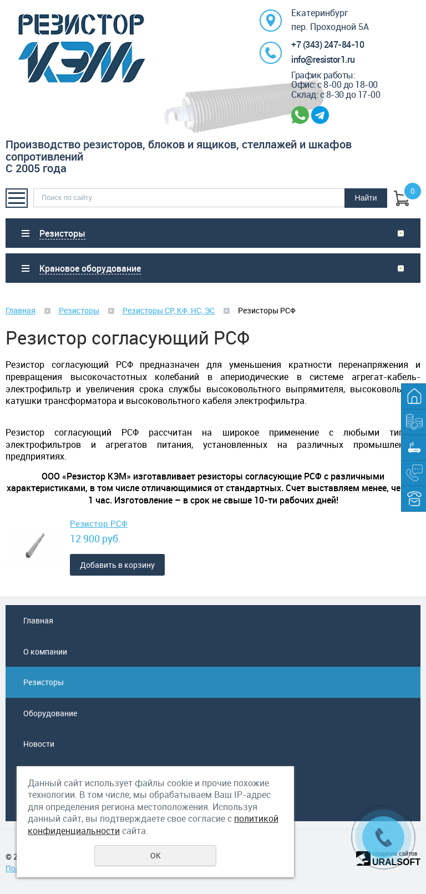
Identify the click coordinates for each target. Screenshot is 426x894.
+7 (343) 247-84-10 (327, 44)
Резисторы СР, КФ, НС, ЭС (169, 310)
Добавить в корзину (117, 565)
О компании (45, 651)
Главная (21, 310)
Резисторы (79, 310)
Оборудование (50, 713)
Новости (38, 743)
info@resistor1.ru (323, 59)
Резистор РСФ (99, 523)
